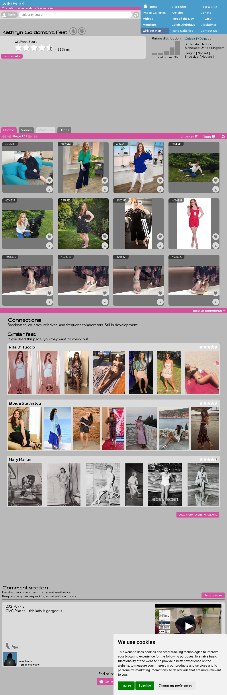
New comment (213, 595)
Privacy (206, 18)
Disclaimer (208, 24)
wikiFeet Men (152, 30)
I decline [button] (145, 685)
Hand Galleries (182, 30)
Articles (177, 12)
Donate (205, 12)
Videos (148, 18)
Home (153, 6)
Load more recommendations (198, 514)
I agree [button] (126, 685)
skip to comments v (209, 310)
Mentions (150, 24)
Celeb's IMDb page (198, 38)
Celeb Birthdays (183, 24)
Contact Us (208, 30)
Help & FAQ (208, 6)
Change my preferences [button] (175, 685)
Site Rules (179, 6)
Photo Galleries (154, 12)
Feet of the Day (183, 18)
